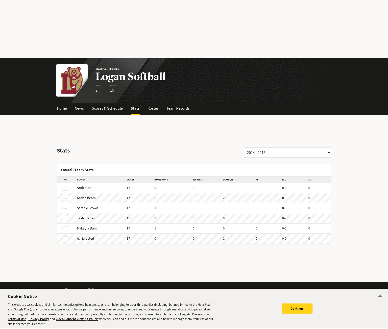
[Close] (380, 300)
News (79, 108)
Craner (86, 218)
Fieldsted (85, 238)
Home (62, 108)
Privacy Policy (38, 323)
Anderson (84, 187)
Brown (87, 208)
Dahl (87, 228)
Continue (297, 312)
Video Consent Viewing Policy (77, 323)
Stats (135, 108)
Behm (86, 198)
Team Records (178, 108)
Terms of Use (17, 323)
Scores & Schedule (107, 108)
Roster (152, 108)
